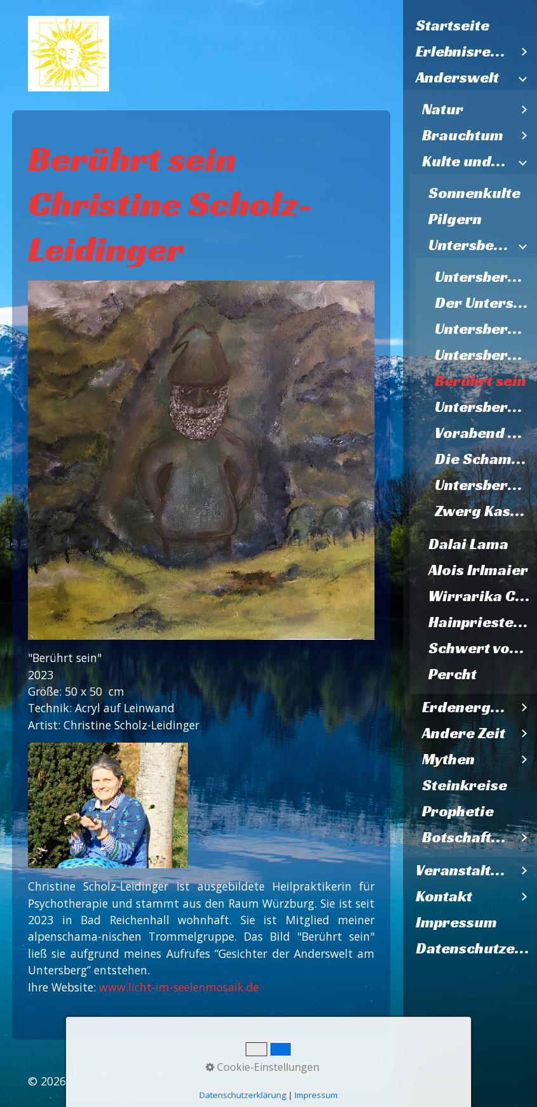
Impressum (456, 922)
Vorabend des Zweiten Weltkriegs (486, 432)
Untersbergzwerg (486, 354)
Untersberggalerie (470, 245)
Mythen (448, 759)
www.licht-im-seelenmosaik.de (179, 987)
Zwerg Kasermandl (486, 510)
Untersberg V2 (486, 328)
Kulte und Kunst (467, 161)
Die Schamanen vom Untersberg (486, 458)
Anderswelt (457, 77)
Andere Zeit (463, 733)
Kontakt (444, 896)
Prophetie (458, 811)
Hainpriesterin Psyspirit (483, 622)
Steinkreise (464, 785)
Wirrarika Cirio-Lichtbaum (483, 596)
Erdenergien (467, 707)
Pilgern (455, 219)
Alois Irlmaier (478, 570)
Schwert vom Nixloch (483, 648)
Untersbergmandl (486, 406)
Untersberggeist (486, 276)
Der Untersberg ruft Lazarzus (486, 302)
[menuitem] (470, 26)
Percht (452, 674)
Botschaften (465, 837)
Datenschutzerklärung (477, 948)
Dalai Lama (468, 544)
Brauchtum (462, 135)
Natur (442, 109)
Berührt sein (480, 380)
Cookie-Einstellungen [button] (262, 1067)
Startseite (452, 25)
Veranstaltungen (464, 870)
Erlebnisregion (464, 51)
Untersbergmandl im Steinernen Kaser (486, 484)
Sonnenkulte (474, 192)
